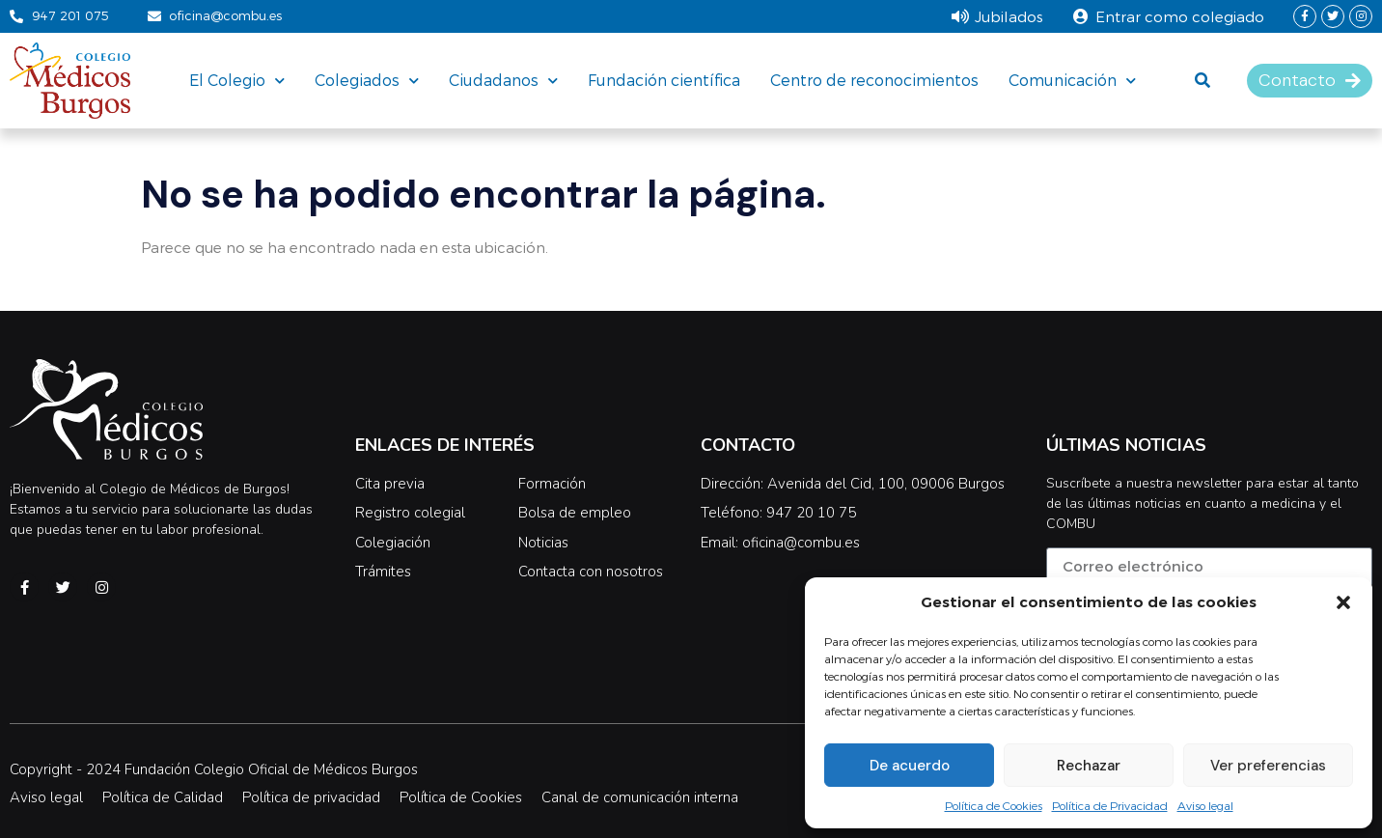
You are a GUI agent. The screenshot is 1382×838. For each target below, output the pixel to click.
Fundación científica (664, 79)
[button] (1343, 602)
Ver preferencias (1268, 765)
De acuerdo (910, 765)
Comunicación (1072, 80)
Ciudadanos (503, 80)
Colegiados (367, 80)
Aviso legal (1205, 805)
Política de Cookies (993, 805)
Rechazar (1088, 765)
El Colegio (237, 80)
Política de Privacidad (1110, 805)
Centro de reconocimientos (874, 79)
